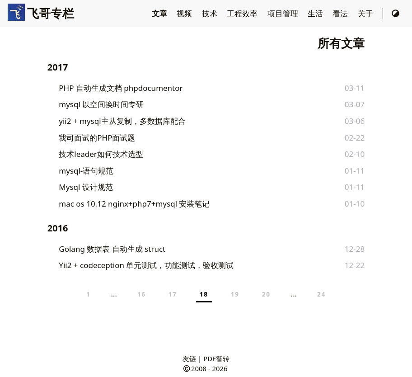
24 (321, 294)
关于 (366, 13)
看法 (341, 13)
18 (204, 294)
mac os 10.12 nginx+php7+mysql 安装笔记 (134, 203)
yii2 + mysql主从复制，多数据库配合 (122, 121)
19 (235, 294)
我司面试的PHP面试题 (97, 137)
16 (141, 294)
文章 (160, 13)
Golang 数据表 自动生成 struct (112, 249)
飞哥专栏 (41, 13)
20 (266, 294)
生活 (316, 13)
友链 (189, 358)
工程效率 (243, 13)
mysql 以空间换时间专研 (101, 104)
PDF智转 (216, 358)
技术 (210, 13)
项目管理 (283, 13)
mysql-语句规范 (86, 170)
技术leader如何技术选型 (101, 154)
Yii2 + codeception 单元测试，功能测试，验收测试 (146, 265)
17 (173, 294)
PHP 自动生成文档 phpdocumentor (121, 88)
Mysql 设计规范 (86, 187)
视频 (185, 13)
